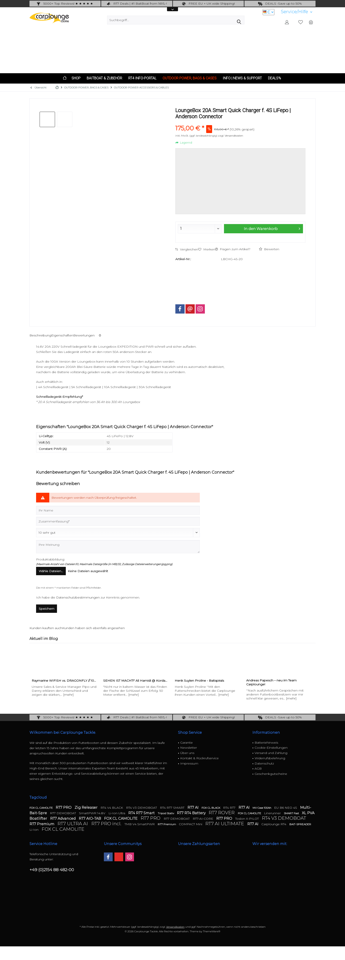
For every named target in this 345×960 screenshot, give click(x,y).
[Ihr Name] (118, 510)
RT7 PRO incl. (106, 823)
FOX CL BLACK (211, 807)
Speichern (46, 609)
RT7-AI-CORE (203, 819)
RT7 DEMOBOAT (63, 813)
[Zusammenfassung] (118, 521)
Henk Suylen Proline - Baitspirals (199, 681)
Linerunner (273, 813)
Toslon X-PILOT (247, 819)
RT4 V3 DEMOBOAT (142, 808)
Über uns (187, 753)
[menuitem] (297, 12)
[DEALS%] (274, 78)
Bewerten (269, 249)
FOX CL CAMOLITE (41, 807)
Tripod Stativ (166, 813)
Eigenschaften (62, 335)
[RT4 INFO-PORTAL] (142, 78)
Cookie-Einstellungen (271, 748)
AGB (258, 768)
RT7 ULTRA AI (73, 823)
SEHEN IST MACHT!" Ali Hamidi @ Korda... (135, 681)
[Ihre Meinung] (118, 546)
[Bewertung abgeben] (118, 532)
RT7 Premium (42, 824)
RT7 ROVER (222, 812)
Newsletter (188, 748)
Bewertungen (88, 335)
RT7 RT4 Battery (191, 813)
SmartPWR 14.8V (92, 813)
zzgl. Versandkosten (230, 135)
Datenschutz (264, 763)
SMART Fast (292, 813)
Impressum (189, 763)
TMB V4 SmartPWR (140, 824)
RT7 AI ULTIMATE (225, 823)
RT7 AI (193, 807)
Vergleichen (186, 249)
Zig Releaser (86, 807)
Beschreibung (40, 335)
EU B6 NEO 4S (286, 808)
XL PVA (308, 813)
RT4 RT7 (229, 808)
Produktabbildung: (50, 559)
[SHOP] (76, 78)
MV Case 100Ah (262, 807)
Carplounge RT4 (274, 824)
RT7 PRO (64, 807)
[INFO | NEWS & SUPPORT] (242, 78)
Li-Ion (34, 830)
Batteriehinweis (266, 743)
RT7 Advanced (63, 818)
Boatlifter (38, 818)
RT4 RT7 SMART (172, 808)
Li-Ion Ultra (117, 813)
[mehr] (68, 695)
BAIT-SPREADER (300, 824)
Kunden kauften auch (45, 628)
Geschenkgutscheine (271, 774)
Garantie (186, 743)
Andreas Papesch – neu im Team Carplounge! (271, 682)
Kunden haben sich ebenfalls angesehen (93, 628)
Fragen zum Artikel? (232, 249)
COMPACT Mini (191, 824)
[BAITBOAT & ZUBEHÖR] (104, 78)
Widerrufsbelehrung (270, 758)
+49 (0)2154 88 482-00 (51, 869)
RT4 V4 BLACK (112, 808)
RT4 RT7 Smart (142, 813)
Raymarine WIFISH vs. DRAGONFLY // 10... (64, 681)
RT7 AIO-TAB (90, 818)
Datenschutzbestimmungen (78, 597)
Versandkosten (175, 926)
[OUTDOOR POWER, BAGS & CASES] (190, 78)
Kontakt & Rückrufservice (199, 758)
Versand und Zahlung (271, 753)
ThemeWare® (211, 931)
